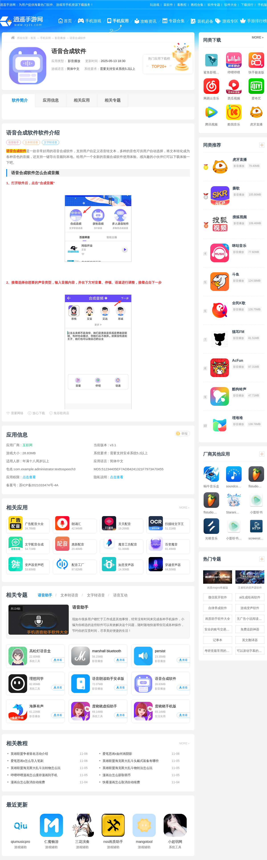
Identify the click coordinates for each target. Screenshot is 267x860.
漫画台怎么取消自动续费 (28, 782)
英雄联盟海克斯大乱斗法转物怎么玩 (36, 768)
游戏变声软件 (250, 608)
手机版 (262, 4)
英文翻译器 (250, 640)
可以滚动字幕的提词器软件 (250, 650)
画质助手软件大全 (217, 618)
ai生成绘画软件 (250, 597)
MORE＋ (184, 507)
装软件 (168, 4)
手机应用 (45, 38)
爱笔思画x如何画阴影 (117, 753)
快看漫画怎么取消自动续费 (121, 782)
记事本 (217, 640)
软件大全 (230, 4)
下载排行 (247, 4)
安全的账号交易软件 (218, 629)
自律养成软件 (217, 608)
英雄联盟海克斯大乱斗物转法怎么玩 (127, 768)
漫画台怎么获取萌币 (117, 775)
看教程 (181, 4)
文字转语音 (50, 142)
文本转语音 (31, 142)
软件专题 (214, 4)
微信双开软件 (217, 597)
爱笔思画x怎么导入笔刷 (27, 761)
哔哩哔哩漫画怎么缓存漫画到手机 (34, 775)
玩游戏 (154, 4)
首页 (33, 38)
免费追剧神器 (250, 629)
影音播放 (60, 38)
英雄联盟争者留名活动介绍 (29, 753)
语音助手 (13, 142)
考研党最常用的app (217, 650)
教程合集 (197, 4)
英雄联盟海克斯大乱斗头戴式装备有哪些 (131, 761)
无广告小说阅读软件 (250, 618)
